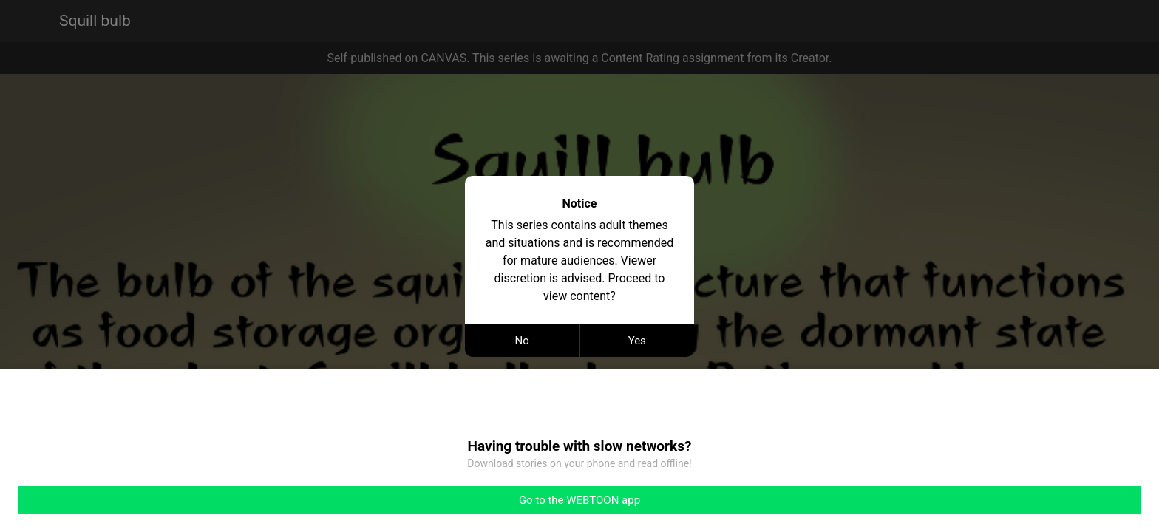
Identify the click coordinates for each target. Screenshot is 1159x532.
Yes (637, 340)
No (522, 340)
